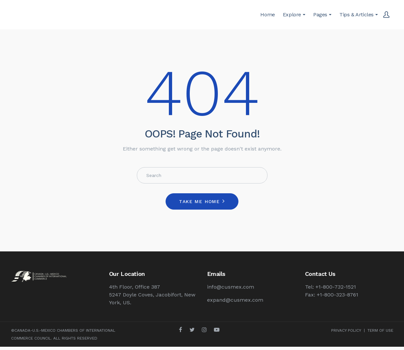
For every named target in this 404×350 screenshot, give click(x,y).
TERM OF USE (380, 330)
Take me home (199, 201)
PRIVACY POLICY (346, 330)
